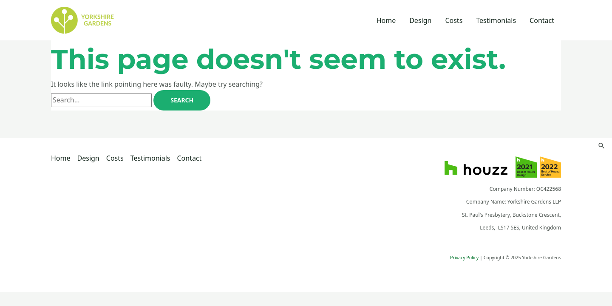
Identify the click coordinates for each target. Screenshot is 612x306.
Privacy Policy (464, 258)
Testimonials (496, 20)
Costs (453, 20)
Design (420, 20)
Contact (542, 20)
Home (386, 20)
